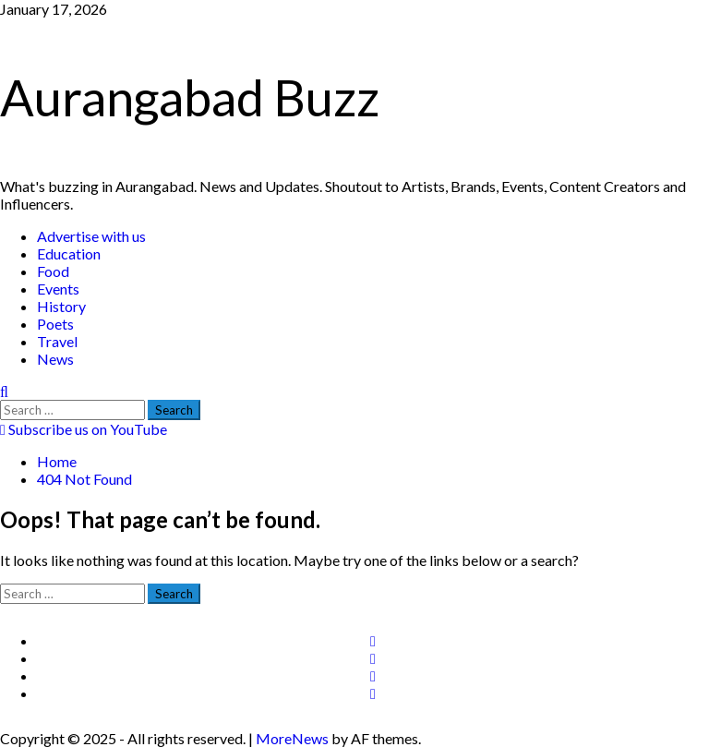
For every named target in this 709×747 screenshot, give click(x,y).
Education (69, 253)
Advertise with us (91, 236)
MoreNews (292, 738)
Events (58, 288)
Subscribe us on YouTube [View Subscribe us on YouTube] (83, 429)
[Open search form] (4, 391)
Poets (55, 323)
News (55, 358)
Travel (57, 341)
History (61, 306)
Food (53, 271)
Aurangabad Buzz (189, 97)
